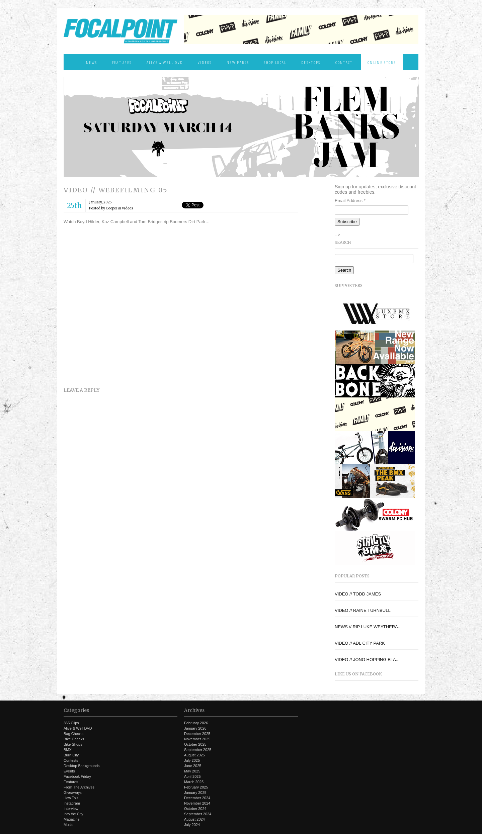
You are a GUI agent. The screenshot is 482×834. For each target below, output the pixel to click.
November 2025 (197, 739)
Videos (205, 62)
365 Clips (71, 723)
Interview (71, 809)
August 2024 (194, 819)
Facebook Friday (77, 776)
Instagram (72, 803)
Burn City (71, 755)
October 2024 (195, 809)
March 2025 (194, 782)
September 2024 (197, 814)
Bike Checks (74, 739)
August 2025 (194, 755)
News (91, 62)
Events (69, 771)
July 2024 (192, 825)
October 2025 (195, 744)
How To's (71, 798)
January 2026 (195, 728)
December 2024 (197, 798)
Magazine (72, 819)
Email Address (350, 200)
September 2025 (197, 750)
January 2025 (195, 793)
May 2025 (192, 771)
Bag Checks (73, 734)
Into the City (73, 814)
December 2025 (197, 734)
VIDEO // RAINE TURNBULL (363, 610)
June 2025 (192, 766)
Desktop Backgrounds (82, 766)
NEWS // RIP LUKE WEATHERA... (368, 626)
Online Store (382, 62)
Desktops (311, 62)
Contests (71, 760)
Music (68, 825)
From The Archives (79, 787)
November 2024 (197, 803)
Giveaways (73, 793)
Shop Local (275, 62)
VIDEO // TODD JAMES (358, 593)
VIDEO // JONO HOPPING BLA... (367, 659)
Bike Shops (73, 744)
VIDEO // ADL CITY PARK (360, 643)
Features (122, 62)
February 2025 (196, 787)
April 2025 (192, 776)
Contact (343, 62)
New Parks (238, 62)
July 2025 (192, 760)
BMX (68, 750)
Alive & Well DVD (165, 62)
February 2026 (196, 723)
